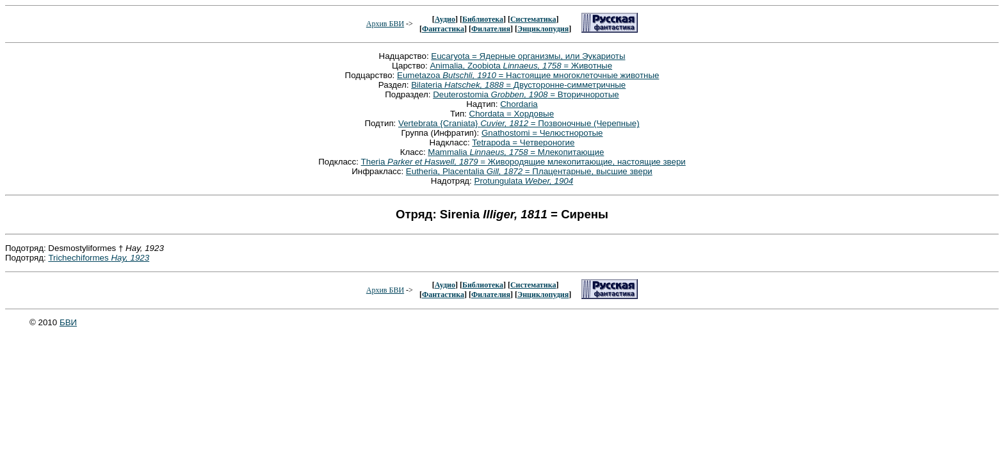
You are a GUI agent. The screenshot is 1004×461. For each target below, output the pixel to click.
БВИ (68, 322)
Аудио (445, 19)
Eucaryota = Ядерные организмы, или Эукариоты (528, 56)
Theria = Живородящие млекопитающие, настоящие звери (523, 161)
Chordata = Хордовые (512, 113)
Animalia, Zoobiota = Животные (521, 65)
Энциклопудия (543, 28)
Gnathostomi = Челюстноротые (542, 133)
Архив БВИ (385, 23)
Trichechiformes (98, 258)
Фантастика (443, 28)
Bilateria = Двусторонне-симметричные (518, 85)
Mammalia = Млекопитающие (516, 152)
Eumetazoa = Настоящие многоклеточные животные (528, 75)
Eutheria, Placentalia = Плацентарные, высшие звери (529, 171)
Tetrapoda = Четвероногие (523, 142)
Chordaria (519, 104)
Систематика (533, 19)
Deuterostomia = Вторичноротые (526, 94)
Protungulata (524, 181)
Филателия (490, 28)
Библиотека (482, 19)
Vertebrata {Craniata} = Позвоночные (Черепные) (519, 123)
